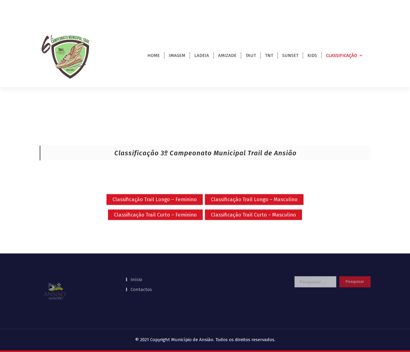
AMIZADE (227, 55)
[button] (55, 284)
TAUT (250, 55)
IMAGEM (177, 55)
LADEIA (201, 55)
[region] (78, 284)
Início (136, 272)
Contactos (141, 282)
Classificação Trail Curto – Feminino (155, 221)
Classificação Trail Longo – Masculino (254, 205)
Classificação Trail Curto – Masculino (253, 221)
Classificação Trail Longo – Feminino (155, 205)
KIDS (312, 55)
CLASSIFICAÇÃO (341, 55)
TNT (269, 55)
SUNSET (290, 55)
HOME (153, 55)
